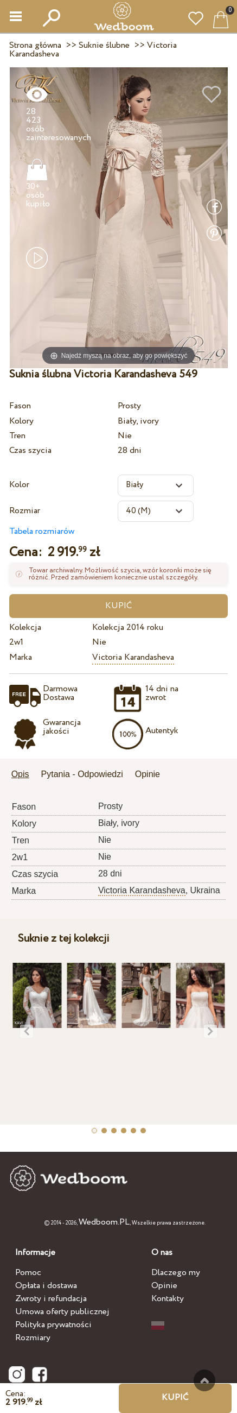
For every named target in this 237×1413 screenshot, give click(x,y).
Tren (17, 436)
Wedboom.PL (104, 1222)
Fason (20, 406)
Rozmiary (32, 1338)
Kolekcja (25, 627)
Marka (20, 657)
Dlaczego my (175, 1272)
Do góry (204, 1380)
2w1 (16, 642)
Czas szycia (30, 450)
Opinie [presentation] (147, 774)
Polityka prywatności (53, 1325)
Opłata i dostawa (46, 1285)
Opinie (164, 1285)
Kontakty (167, 1298)
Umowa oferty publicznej (62, 1311)
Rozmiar (24, 511)
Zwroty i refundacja (51, 1298)
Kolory (21, 421)
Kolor (19, 485)
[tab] (24, 775)
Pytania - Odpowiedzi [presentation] (82, 774)
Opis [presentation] (20, 774)
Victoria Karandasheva (133, 657)
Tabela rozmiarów (41, 531)
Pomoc (28, 1272)
